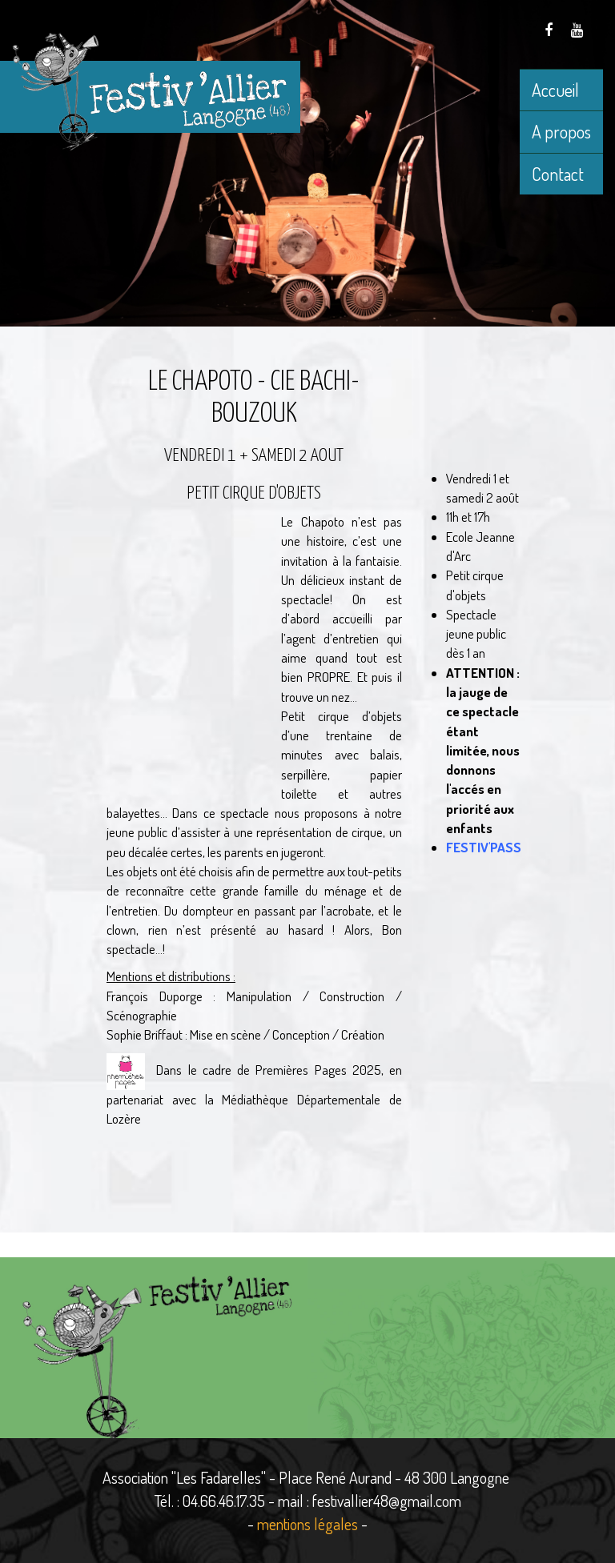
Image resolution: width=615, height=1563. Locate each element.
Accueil (555, 89)
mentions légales (307, 1523)
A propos (561, 131)
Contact (558, 173)
